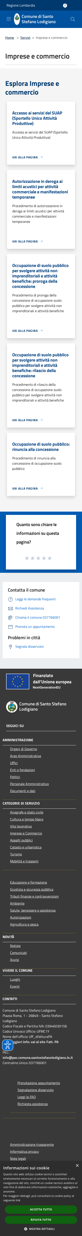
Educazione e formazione (28, 882)
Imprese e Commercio (26, 833)
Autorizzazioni (20, 917)
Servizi (25, 37)
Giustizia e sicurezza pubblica (31, 889)
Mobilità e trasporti (24, 861)
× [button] (77, 1165)
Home (9, 37)
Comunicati (18, 952)
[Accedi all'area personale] (65, 5)
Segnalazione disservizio (35, 1089)
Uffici (14, 762)
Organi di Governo (23, 748)
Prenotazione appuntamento (38, 1082)
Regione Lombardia (21, 5)
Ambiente (17, 903)
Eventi (15, 986)
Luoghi (15, 979)
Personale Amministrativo (29, 783)
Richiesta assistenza (32, 1103)
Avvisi (14, 959)
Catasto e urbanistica (26, 847)
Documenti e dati (22, 790)
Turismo (16, 854)
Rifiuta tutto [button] (41, 1220)
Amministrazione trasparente (32, 1144)
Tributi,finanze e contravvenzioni (34, 896)
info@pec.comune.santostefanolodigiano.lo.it (38, 1057)
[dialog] (41, 1198)
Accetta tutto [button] (41, 1209)
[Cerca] (72, 19)
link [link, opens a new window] (18, 1200)
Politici (15, 776)
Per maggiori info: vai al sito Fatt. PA (31, 1041)
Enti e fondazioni (22, 769)
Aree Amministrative (25, 755)
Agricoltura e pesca (24, 924)
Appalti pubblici (21, 840)
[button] (41, 1229)
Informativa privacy (24, 1151)
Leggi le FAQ (26, 1096)
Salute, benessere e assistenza (33, 910)
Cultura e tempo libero (26, 819)
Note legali (18, 1158)
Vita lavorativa (21, 826)
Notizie (15, 945)
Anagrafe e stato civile (26, 812)
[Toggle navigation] (8, 18)
